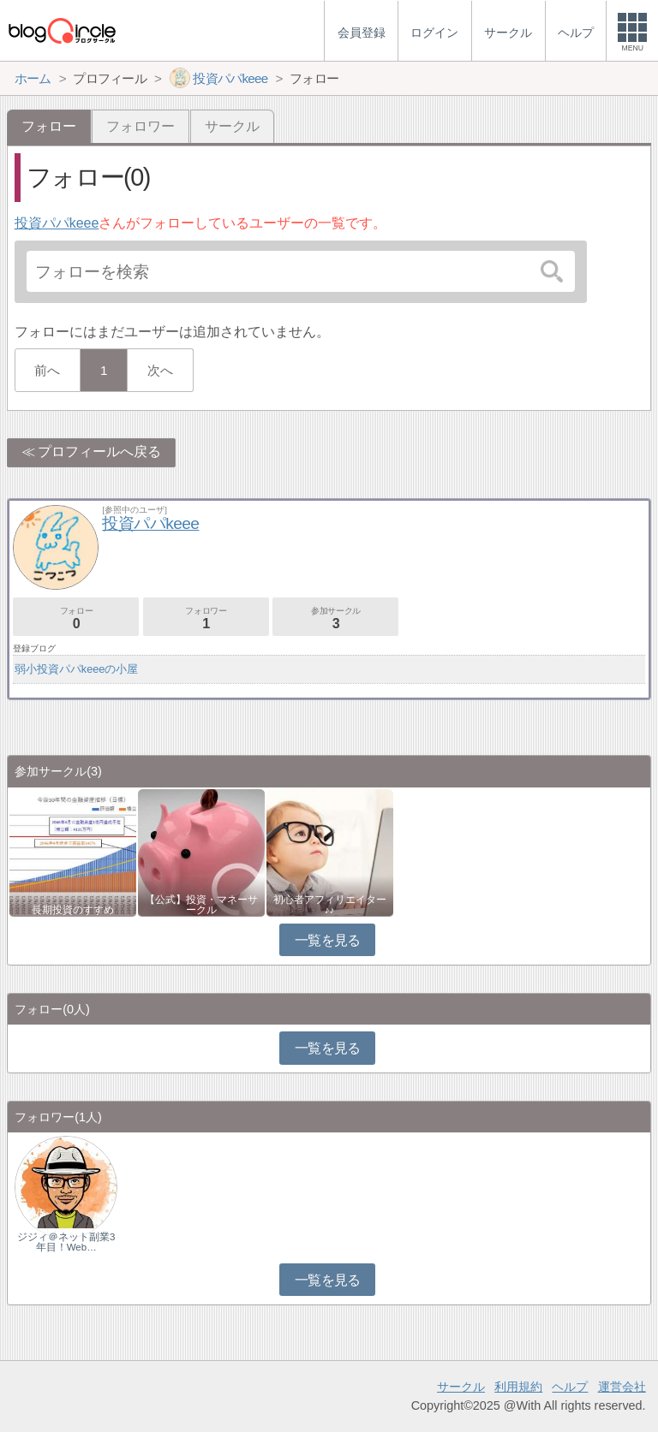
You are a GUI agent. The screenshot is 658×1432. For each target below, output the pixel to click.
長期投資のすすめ (73, 910)
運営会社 (622, 1386)
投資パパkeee (57, 223)
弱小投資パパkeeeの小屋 (77, 669)
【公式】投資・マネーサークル (201, 904)
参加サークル (335, 618)
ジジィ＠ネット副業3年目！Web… (66, 1242)
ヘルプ (570, 1386)
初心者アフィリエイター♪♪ (329, 904)
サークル (232, 126)
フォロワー (140, 126)
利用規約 (518, 1386)
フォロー (76, 618)
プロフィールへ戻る (99, 451)
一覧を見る (328, 940)
